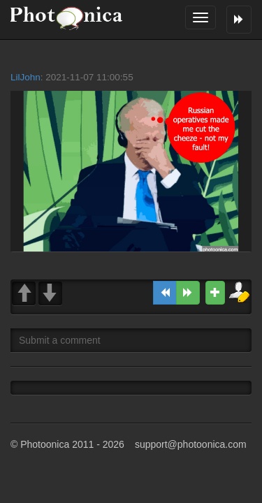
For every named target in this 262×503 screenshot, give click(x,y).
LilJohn (25, 77)
